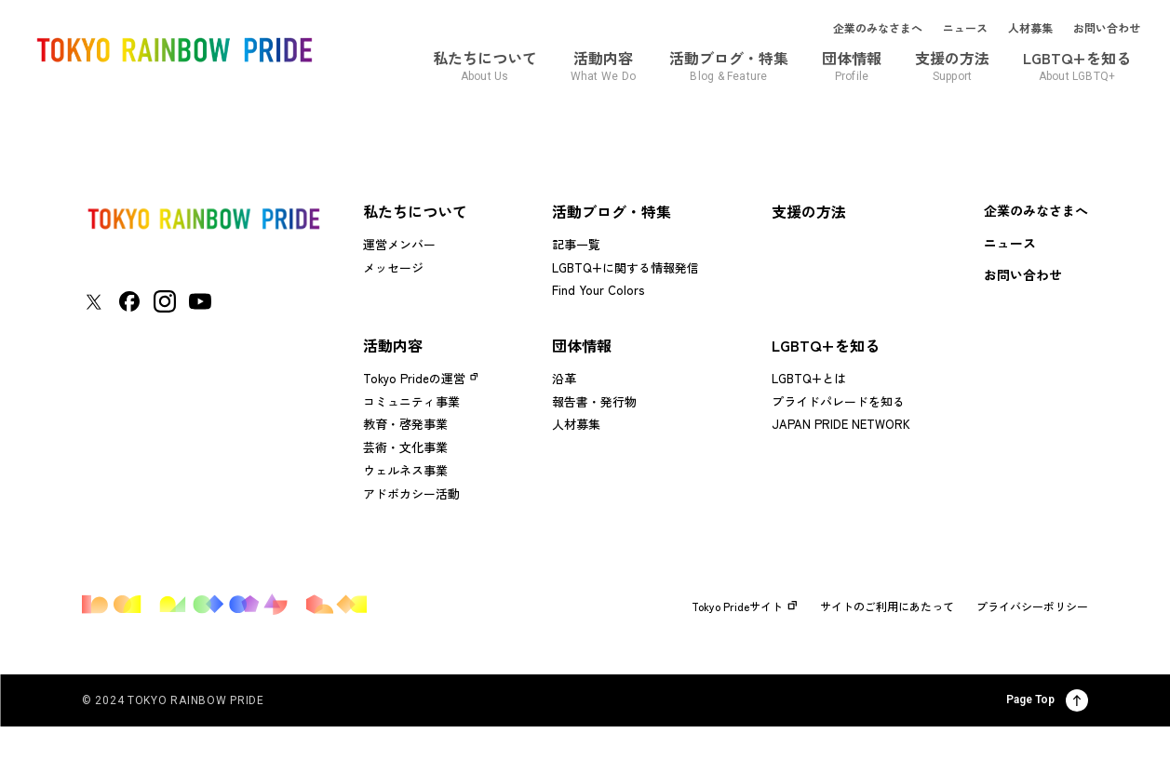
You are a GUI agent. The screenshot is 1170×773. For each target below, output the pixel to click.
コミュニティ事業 (411, 401)
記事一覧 (576, 244)
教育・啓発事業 (405, 424)
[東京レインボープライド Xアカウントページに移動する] (93, 301)
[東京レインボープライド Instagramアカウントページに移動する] (165, 301)
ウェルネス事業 (405, 470)
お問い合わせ (1106, 27)
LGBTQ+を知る (826, 345)
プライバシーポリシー (1032, 606)
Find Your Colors (598, 290)
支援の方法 (809, 211)
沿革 (564, 378)
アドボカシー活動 (411, 493)
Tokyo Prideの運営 (414, 378)
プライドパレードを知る (838, 401)
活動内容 (393, 345)
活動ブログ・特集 (611, 211)
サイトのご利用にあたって (887, 606)
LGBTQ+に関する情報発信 (625, 267)
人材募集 (1030, 27)
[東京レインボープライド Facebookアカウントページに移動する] (129, 301)
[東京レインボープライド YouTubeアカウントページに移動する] (200, 301)
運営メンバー (399, 244)
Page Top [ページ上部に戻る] (1047, 700)
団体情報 (582, 345)
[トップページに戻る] (203, 219)
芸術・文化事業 (405, 447)
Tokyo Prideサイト (745, 606)
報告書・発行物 (594, 401)
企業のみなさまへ (877, 27)
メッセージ (393, 267)
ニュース (965, 27)
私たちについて (415, 211)
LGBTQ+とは (809, 378)
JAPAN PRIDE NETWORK (841, 424)
